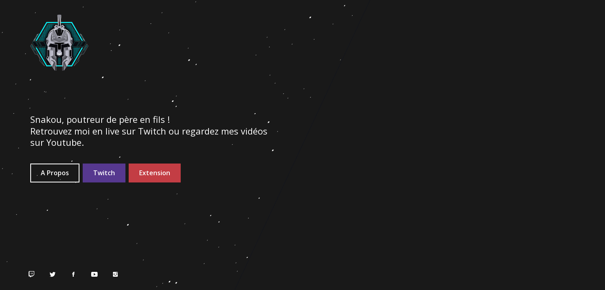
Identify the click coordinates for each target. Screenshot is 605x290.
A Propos (55, 172)
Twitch (104, 172)
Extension (154, 172)
